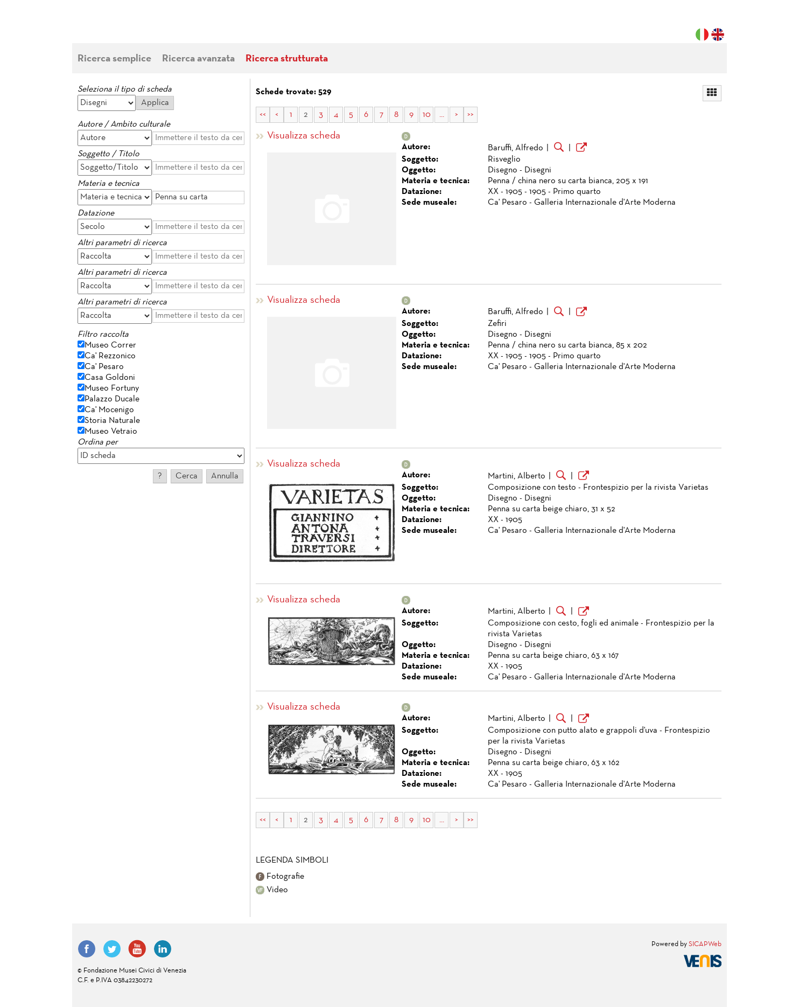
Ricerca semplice (114, 59)
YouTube (137, 949)
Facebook (87, 949)
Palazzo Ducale (112, 399)
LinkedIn (162, 949)
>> (470, 115)
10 (427, 115)
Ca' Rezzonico (110, 356)
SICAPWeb (705, 944)
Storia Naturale (112, 421)
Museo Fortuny (112, 388)
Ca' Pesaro (104, 367)
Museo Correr (110, 345)
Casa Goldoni (110, 377)
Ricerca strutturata (287, 59)
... (441, 115)
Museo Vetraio (111, 431)
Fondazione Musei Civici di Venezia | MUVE (121, 27)
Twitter (112, 949)
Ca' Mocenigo (109, 410)
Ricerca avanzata (198, 59)
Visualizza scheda (303, 136)
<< (263, 115)
